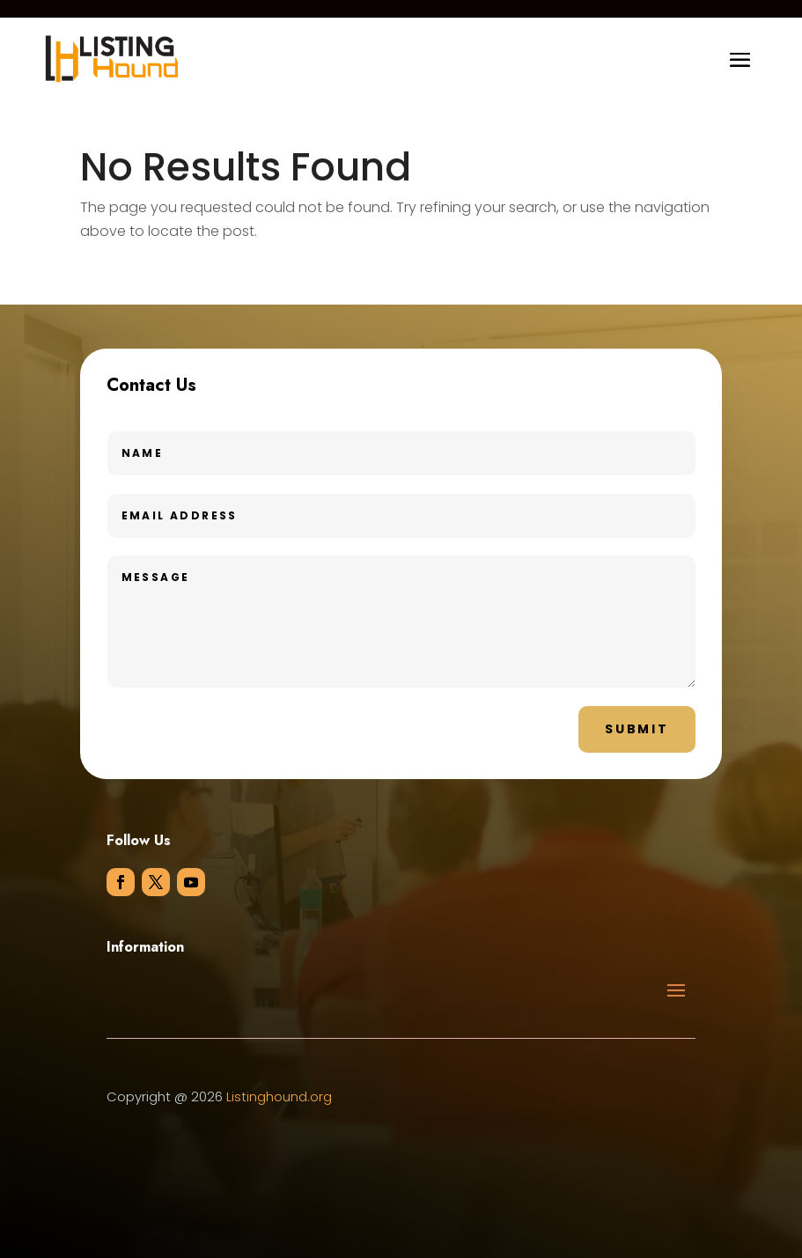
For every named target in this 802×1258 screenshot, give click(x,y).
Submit (637, 729)
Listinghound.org (279, 1096)
